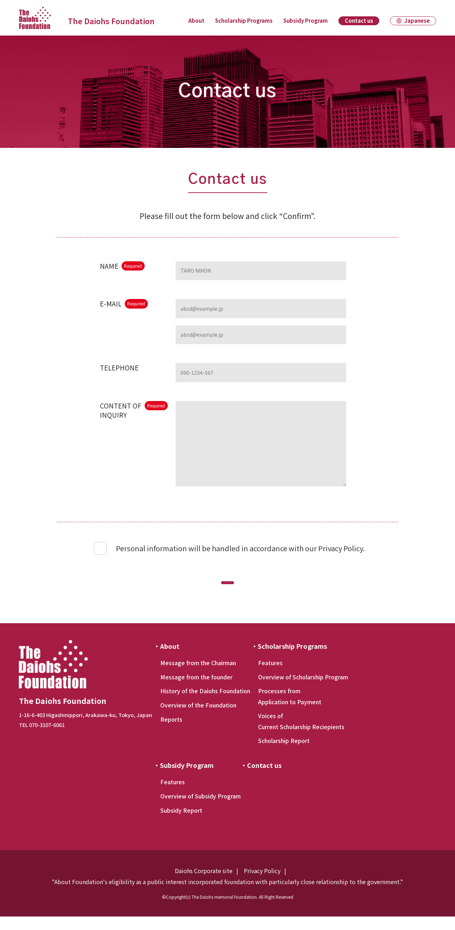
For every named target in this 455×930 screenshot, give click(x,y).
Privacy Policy (262, 884)
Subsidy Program (305, 20)
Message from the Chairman (198, 676)
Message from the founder (196, 690)
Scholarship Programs (244, 20)
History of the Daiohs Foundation (205, 704)
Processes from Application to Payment (289, 709)
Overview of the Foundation (198, 718)
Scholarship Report (284, 754)
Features (270, 676)
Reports (171, 732)
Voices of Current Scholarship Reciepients (301, 734)
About (196, 20)
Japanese (417, 20)
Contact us (359, 20)
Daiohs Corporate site (203, 884)
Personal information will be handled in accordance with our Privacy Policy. (240, 553)
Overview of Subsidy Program (200, 809)
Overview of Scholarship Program (303, 690)
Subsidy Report (181, 823)
